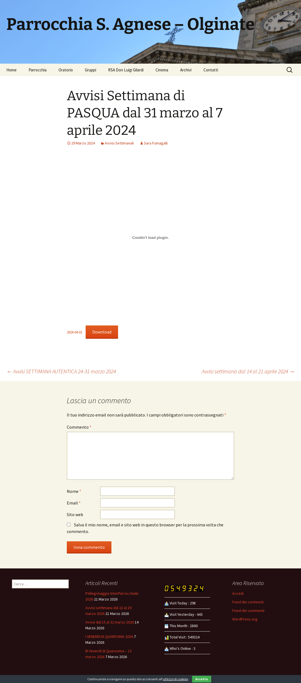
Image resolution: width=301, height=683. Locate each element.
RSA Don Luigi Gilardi (126, 70)
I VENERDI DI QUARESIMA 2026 (109, 636)
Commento (79, 427)
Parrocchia (38, 70)
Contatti (210, 70)
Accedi (238, 593)
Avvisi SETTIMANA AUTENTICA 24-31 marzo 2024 (61, 371)
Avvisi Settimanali (119, 143)
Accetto (201, 679)
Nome (74, 491)
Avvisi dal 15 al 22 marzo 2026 (109, 622)
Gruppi (90, 70)
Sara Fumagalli (156, 143)
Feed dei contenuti (248, 601)
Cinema (161, 70)
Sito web (75, 514)
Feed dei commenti (248, 610)
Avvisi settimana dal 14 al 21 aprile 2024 (248, 371)
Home (11, 70)
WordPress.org (244, 619)
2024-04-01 (74, 332)
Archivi (186, 70)
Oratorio (65, 70)
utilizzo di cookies (175, 679)
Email (74, 503)
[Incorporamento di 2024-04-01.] (150, 237)
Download (101, 332)
